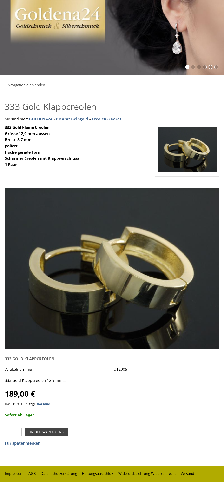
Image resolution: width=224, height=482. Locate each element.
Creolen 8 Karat (106, 119)
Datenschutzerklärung (59, 473)
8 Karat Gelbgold (72, 119)
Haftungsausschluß (97, 473)
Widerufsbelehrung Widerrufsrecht (147, 473)
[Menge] (13, 432)
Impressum (14, 473)
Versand (43, 404)
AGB (32, 473)
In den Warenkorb (47, 432)
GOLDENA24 (40, 119)
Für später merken (22, 443)
